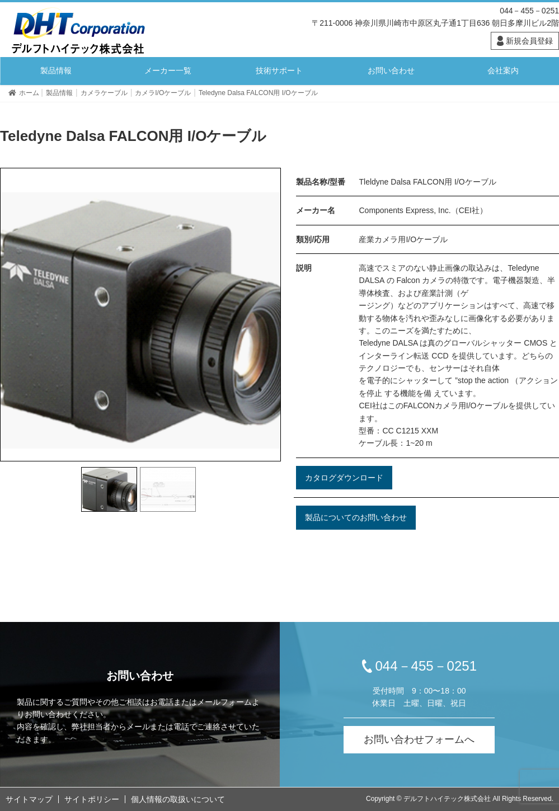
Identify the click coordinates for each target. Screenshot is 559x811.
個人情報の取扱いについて (178, 799)
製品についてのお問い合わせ (356, 517)
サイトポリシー (91, 799)
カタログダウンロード (344, 477)
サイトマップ (29, 799)
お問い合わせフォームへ (419, 739)
